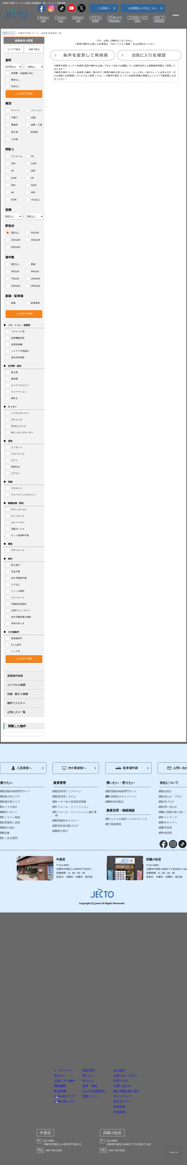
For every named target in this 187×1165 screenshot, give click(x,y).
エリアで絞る (14, 49)
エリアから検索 (16, 684)
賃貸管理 (95, 19)
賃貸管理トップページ (68, 791)
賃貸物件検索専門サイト (16, 791)
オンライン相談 (11, 817)
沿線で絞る (34, 49)
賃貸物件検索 (15, 675)
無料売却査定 (116, 801)
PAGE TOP (174, 1152)
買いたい (60, 19)
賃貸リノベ (115, 19)
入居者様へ (22, 768)
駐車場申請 (126, 768)
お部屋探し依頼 (11, 822)
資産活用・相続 (137, 19)
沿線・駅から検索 (17, 693)
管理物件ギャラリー (66, 820)
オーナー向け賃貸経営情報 (70, 801)
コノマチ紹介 (9, 806)
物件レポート (9, 812)
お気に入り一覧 (16, 712)
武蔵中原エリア (11, 801)
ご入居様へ (103, 8)
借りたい (43, 19)
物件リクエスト (16, 703)
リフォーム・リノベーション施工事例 (76, 814)
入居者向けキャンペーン (122, 796)
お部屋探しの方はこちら (142, 8)
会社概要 (159, 19)
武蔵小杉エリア (11, 796)
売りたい (78, 19)
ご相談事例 (114, 824)
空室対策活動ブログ (66, 825)
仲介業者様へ (74, 768)
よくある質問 (9, 837)
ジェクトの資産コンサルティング (127, 818)
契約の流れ (8, 827)
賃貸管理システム (65, 796)
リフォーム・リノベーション (72, 806)
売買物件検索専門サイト (122, 791)
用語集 (6, 832)
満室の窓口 (61, 830)
